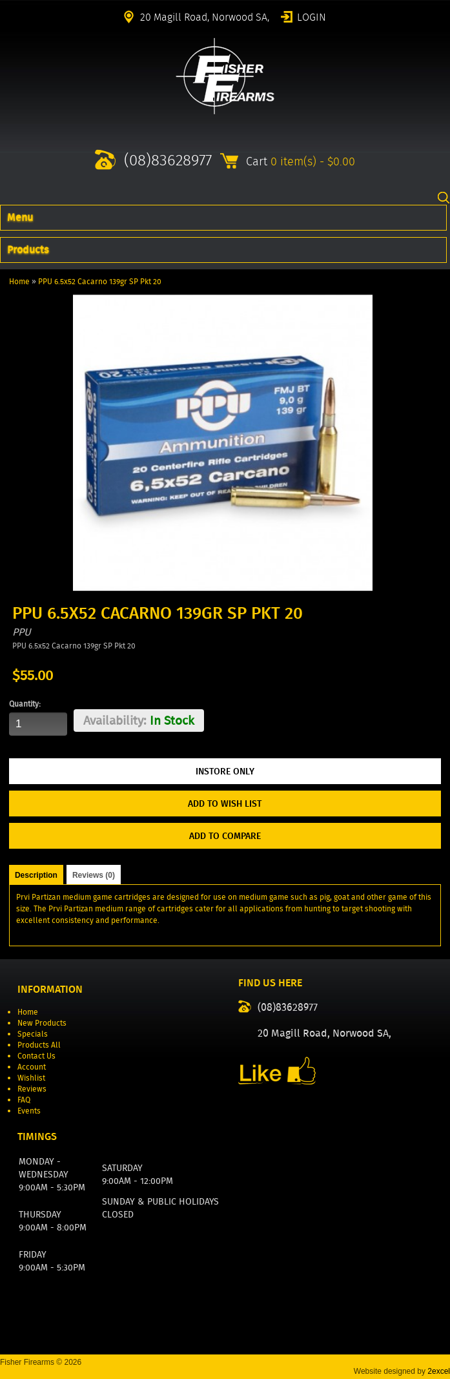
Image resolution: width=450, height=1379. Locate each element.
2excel (438, 1371)
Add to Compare (225, 835)
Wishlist (31, 1077)
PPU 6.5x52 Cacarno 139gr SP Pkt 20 (99, 281)
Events (29, 1110)
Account (31, 1066)
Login (311, 16)
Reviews (31, 1088)
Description (36, 875)
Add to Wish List (224, 803)
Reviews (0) (93, 875)
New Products (41, 1022)
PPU (21, 632)
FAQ (23, 1099)
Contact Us (36, 1055)
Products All (39, 1044)
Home (19, 281)
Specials (32, 1033)
